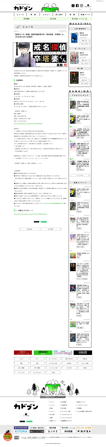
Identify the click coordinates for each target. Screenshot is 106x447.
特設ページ (85, 14)
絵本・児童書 (21, 368)
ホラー (78, 123)
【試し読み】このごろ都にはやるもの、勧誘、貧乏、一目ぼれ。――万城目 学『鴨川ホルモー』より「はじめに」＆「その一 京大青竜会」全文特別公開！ (82, 308)
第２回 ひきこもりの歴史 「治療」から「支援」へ (83, 323)
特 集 (33, 14)
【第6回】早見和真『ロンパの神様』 (83, 254)
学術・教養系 (79, 327)
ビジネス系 (69, 368)
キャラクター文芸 (53, 363)
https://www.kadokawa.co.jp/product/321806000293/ (28, 123)
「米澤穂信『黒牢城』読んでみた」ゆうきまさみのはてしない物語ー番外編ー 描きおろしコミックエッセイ (82, 165)
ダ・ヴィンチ (21, 372)
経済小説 (85, 358)
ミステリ (79, 278)
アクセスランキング (66, 414)
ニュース (20, 14)
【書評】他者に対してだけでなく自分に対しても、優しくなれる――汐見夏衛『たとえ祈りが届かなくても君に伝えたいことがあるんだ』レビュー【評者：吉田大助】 (82, 148)
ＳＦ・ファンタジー (53, 358)
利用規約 (79, 408)
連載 (51, 417)
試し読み (59, 14)
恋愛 (82, 137)
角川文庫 (63, 408)
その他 (53, 372)
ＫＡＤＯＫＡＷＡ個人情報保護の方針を (53, 203)
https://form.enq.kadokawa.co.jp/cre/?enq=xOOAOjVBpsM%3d (30, 214)
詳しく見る (86, 43)
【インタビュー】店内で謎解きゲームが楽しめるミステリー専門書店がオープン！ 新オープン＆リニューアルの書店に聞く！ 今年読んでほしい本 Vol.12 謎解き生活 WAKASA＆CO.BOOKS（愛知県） (83, 270)
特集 (51, 408)
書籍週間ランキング (66, 421)
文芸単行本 (64, 405)
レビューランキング (66, 417)
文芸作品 (79, 110)
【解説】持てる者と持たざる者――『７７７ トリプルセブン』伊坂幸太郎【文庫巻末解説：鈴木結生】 (82, 105)
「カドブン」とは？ (82, 405)
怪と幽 (84, 368)
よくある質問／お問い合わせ (84, 411)
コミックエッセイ (37, 372)
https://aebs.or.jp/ (42, 438)
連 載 (72, 14)
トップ (52, 402)
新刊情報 (63, 402)
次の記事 (54, 229)
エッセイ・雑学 (84, 363)
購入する (86, 40)
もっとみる (83, 175)
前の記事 (26, 229)
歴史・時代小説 (80, 169)
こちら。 (40, 163)
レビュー (46, 14)
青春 (78, 137)
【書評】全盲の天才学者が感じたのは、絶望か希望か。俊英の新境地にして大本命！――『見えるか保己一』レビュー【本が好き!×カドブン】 (82, 338)
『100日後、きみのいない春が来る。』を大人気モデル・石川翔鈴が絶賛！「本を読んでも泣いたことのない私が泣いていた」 (83, 132)
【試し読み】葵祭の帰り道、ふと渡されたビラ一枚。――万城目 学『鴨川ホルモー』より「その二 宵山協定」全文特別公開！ (83, 222)
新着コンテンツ (81, 402)
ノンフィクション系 (53, 368)
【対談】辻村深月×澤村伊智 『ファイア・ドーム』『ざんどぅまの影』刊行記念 (83, 118)
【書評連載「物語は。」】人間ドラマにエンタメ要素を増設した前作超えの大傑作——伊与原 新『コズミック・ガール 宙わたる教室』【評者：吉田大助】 (83, 290)
